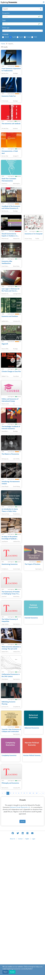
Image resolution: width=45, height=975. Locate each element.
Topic (4, 20)
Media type (5, 28)
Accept (12, 972)
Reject (5, 972)
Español (21, 37)
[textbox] (22, 31)
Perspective (6, 13)
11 (33, 926)
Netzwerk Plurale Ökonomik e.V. (20, 941)
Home (3, 44)
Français (28, 37)
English (14, 37)
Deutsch (7, 37)
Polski (35, 37)
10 (30, 926)
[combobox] (22, 31)
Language (5, 34)
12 (36, 926)
